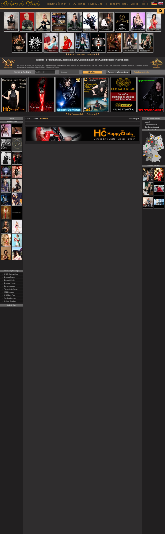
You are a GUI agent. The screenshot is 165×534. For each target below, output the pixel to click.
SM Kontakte (9, 292)
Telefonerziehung (116, 4)
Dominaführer (56, 4)
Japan (35, 118)
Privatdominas (9, 286)
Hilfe (145, 4)
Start (28, 118)
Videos (135, 4)
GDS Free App (9, 295)
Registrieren (77, 4)
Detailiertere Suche (141, 72)
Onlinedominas (151, 124)
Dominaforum (9, 277)
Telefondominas (10, 298)
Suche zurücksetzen (118, 72)
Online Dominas (10, 301)
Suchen (92, 72)
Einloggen (95, 4)
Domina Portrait (10, 283)
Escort (147, 122)
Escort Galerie (9, 280)
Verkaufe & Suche (11, 289)
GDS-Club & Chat (11, 274)
